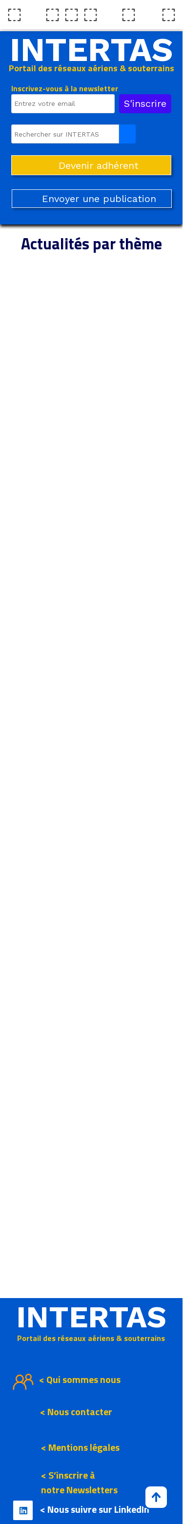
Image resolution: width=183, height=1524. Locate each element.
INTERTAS (91, 49)
